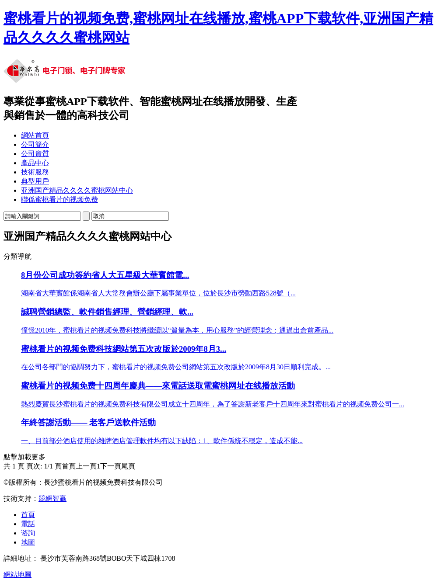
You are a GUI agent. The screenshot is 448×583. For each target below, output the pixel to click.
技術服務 (35, 172)
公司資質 (35, 153)
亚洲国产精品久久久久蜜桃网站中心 (77, 190)
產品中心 (35, 163)
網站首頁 (35, 135)
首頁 (28, 514)
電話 (28, 523)
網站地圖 (18, 574)
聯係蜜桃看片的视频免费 (59, 199)
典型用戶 (35, 181)
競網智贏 (52, 498)
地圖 (28, 542)
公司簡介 (35, 144)
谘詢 (28, 533)
